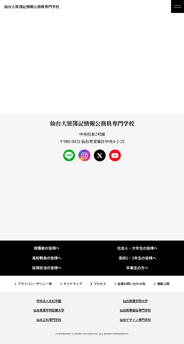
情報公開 (163, 283)
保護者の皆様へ (46, 248)
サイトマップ (72, 283)
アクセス (100, 283)
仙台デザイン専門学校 (135, 319)
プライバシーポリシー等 (35, 283)
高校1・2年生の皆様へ (137, 258)
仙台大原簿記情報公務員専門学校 (31, 6)
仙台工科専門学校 (48, 319)
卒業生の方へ (137, 268)
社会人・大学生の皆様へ (137, 248)
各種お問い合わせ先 (131, 283)
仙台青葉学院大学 (135, 300)
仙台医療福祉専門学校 (135, 310)
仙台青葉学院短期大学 (48, 310)
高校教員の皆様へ (46, 258)
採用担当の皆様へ (46, 268)
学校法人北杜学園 (48, 300)
